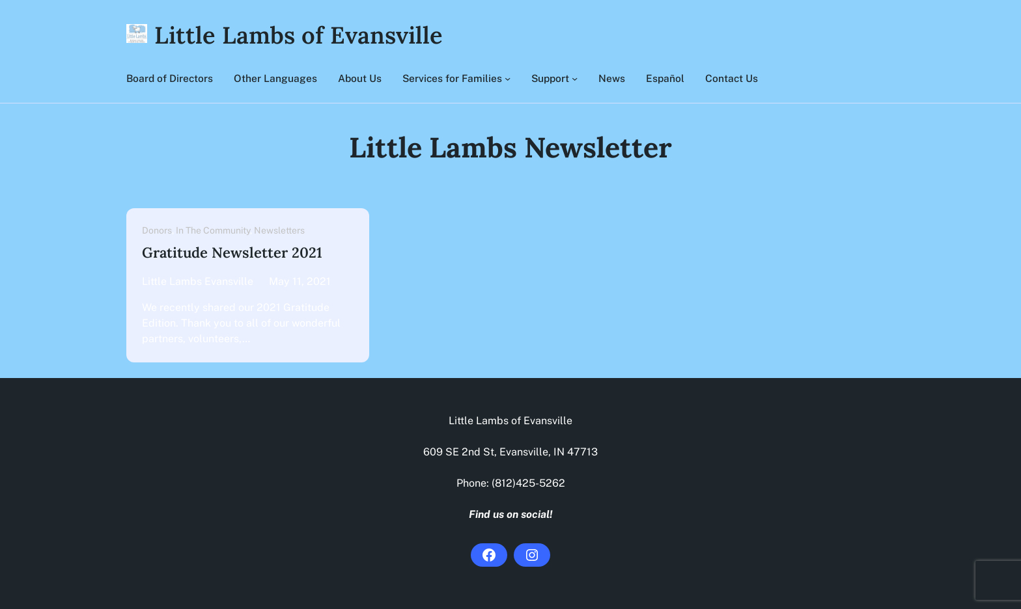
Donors (157, 230)
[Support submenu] (575, 78)
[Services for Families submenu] (508, 78)
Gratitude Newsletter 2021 (232, 252)
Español (665, 78)
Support (550, 78)
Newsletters (279, 230)
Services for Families (452, 78)
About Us (360, 78)
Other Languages (275, 78)
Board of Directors (169, 78)
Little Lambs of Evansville (298, 35)
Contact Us (731, 78)
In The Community (213, 230)
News (611, 78)
